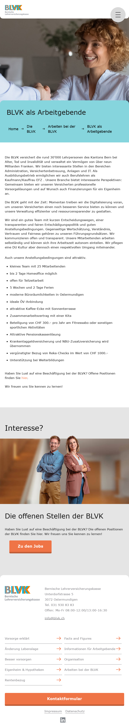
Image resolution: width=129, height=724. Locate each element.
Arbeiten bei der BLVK (61, 128)
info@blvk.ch (55, 618)
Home (13, 129)
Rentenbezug (15, 680)
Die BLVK (31, 128)
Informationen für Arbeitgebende (89, 649)
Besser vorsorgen (18, 659)
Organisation (74, 659)
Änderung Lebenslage (21, 649)
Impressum (53, 711)
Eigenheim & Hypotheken (24, 670)
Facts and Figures (77, 638)
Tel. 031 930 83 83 (59, 605)
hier (24, 378)
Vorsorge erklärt (17, 638)
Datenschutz (75, 711)
